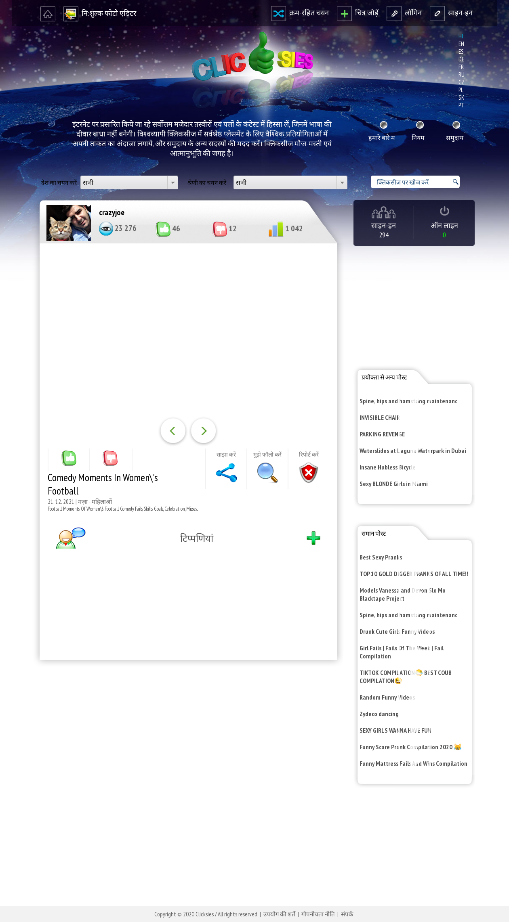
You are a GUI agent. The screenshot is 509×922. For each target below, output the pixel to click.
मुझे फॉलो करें (267, 454)
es (461, 51)
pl (461, 90)
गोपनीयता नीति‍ (318, 914)
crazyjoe (111, 212)
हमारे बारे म (381, 138)
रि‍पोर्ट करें (309, 454)
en (461, 44)
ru (462, 74)
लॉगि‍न (404, 12)
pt (461, 105)
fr (461, 67)
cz (462, 82)
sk (461, 97)
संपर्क (347, 914)
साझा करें (226, 454)
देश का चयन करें (59, 182)
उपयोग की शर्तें (279, 914)
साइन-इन (451, 12)
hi (461, 36)
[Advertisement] (187, 771)
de (461, 59)
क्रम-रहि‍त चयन (300, 12)
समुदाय (454, 138)
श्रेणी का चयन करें (206, 182)
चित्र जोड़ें (358, 12)
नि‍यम (418, 138)
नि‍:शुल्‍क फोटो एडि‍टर (99, 13)
